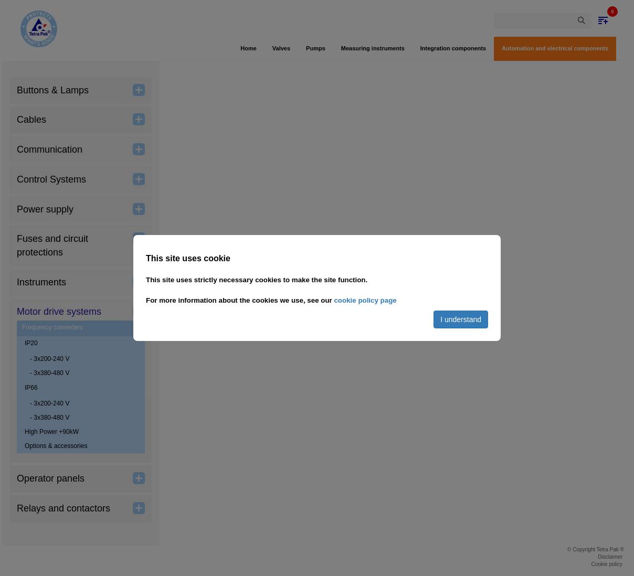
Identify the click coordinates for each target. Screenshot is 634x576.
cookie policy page (365, 300)
